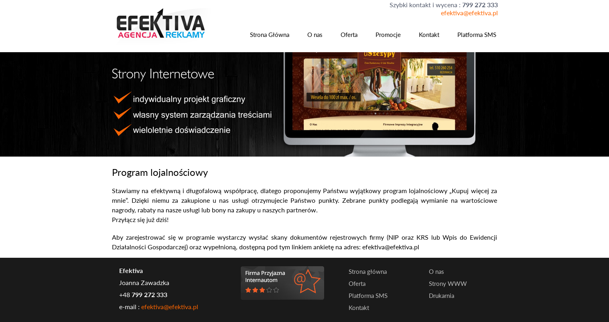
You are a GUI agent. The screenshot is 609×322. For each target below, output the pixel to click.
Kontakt (429, 34)
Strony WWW (448, 283)
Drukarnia (441, 295)
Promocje (388, 34)
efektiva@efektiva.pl (469, 12)
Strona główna (368, 271)
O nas (315, 34)
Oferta (349, 34)
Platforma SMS (476, 34)
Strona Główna (269, 34)
